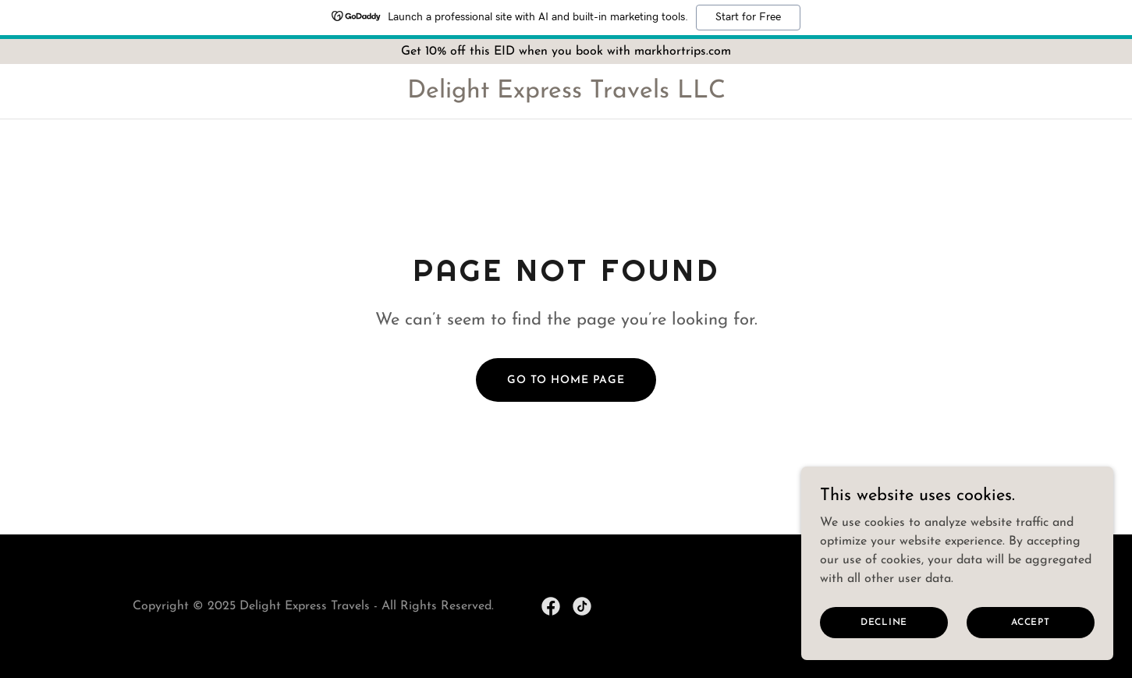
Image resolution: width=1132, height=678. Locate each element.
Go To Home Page (566, 380)
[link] (566, 94)
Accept (1030, 643)
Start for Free (748, 17)
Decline (884, 643)
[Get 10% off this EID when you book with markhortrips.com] (566, 51)
